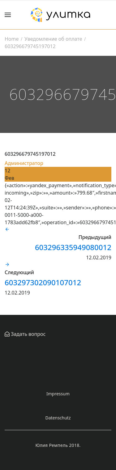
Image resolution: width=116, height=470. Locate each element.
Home (12, 38)
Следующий (19, 272)
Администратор (24, 163)
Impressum (58, 394)
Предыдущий (95, 237)
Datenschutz (58, 418)
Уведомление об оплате (53, 38)
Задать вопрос (27, 334)
